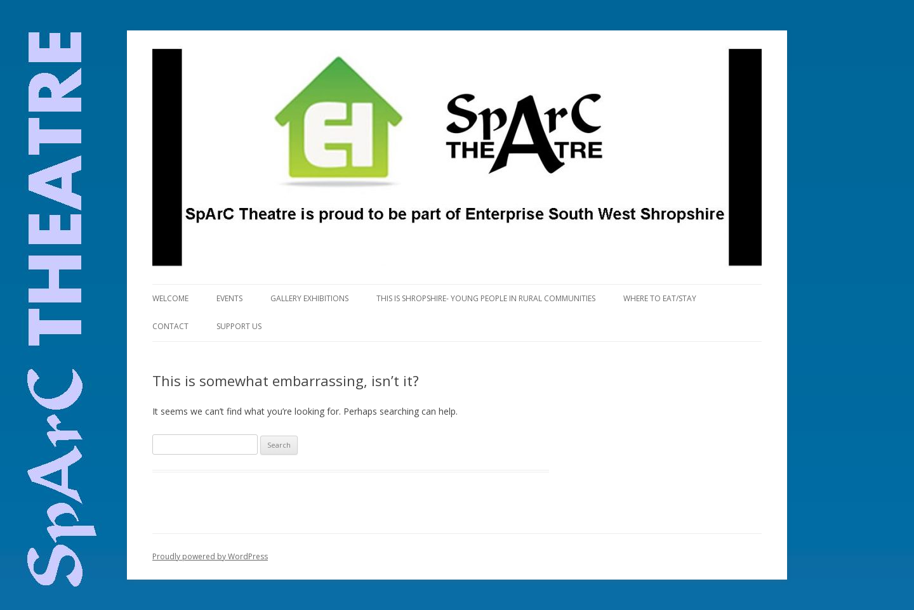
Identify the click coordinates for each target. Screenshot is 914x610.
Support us (239, 326)
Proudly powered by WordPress (210, 556)
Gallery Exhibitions (309, 298)
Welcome (170, 298)
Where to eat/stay (659, 298)
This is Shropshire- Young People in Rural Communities (485, 298)
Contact (170, 326)
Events (229, 298)
